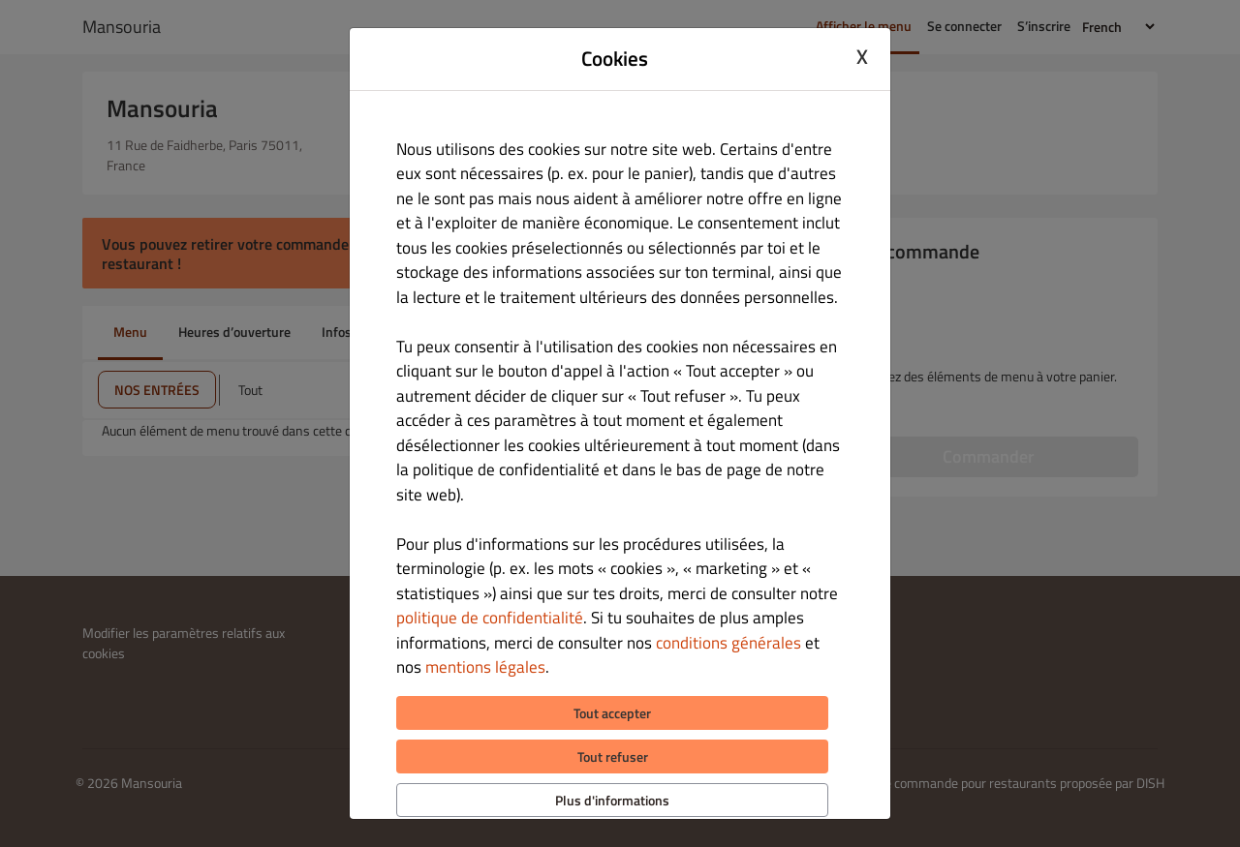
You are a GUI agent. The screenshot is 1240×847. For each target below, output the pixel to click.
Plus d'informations (612, 800)
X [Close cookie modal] (862, 56)
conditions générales (728, 642)
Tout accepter (612, 713)
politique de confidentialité (489, 617)
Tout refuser (612, 756)
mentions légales (485, 667)
